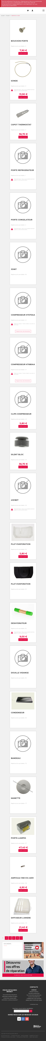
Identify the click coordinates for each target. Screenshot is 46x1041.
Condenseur (17, 713)
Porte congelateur (21, 220)
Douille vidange (20, 673)
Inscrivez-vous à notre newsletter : (23, 1008)
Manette (15, 798)
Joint (14, 269)
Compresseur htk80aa (23, 364)
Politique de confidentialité (22, 1037)
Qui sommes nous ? (5, 1035)
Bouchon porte (19, 41)
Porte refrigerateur (22, 170)
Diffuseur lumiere (21, 918)
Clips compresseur (21, 414)
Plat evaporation (20, 544)
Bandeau (16, 758)
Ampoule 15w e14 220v (22, 878)
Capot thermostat (21, 125)
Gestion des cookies (33, 1037)
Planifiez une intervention (23, 975)
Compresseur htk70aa (23, 315)
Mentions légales (24, 1035)
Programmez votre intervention (23, 331)
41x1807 (14, 500)
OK (31, 1011)
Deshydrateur (19, 623)
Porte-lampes (18, 838)
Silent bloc (17, 455)
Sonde (14, 81)
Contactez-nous (34, 1004)
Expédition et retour (34, 1035)
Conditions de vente (15, 1035)
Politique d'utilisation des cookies (8, 1037)
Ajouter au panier (23, 53)
